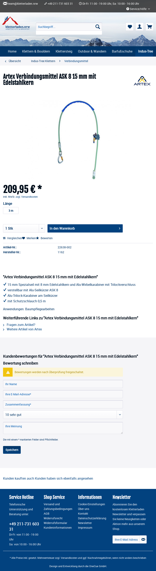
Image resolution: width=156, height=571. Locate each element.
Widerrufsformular (55, 523)
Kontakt (83, 513)
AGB (46, 513)
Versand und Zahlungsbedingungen (58, 506)
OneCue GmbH (97, 566)
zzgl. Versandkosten (27, 196)
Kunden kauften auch (18, 478)
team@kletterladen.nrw (23, 3)
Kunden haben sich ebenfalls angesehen (64, 478)
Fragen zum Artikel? (19, 324)
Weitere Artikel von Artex (22, 329)
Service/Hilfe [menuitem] (136, 9)
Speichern (11, 450)
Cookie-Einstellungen (91, 504)
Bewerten (44, 238)
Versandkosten (69, 557)
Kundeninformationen (58, 527)
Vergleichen (12, 238)
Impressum (85, 527)
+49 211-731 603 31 (60, 3)
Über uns (83, 509)
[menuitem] (69, 29)
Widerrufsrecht (53, 518)
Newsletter (85, 523)
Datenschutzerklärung (92, 518)
